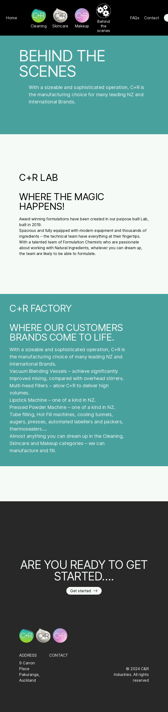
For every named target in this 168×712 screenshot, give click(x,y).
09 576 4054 (61, 663)
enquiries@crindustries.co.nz (75, 668)
